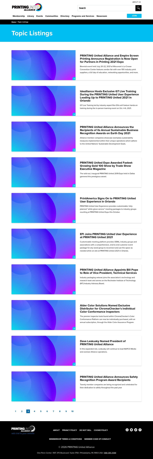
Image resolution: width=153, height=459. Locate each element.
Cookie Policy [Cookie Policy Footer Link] (101, 430)
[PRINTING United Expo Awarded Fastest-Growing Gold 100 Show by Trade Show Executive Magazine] (76, 172)
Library (30, 16)
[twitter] (135, 430)
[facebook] (140, 430)
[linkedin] (131, 430)
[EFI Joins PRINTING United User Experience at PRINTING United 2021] (76, 244)
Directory (64, 16)
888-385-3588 (110, 452)
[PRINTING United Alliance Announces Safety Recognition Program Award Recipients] (76, 386)
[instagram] (127, 430)
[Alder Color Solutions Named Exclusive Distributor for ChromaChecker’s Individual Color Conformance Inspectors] (76, 315)
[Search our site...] (106, 8)
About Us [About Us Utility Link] (136, 2)
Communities (51, 16)
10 (72, 411)
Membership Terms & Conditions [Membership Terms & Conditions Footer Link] (65, 439)
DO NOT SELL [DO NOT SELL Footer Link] (85, 430)
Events (39, 16)
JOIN (134, 15)
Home (13, 22)
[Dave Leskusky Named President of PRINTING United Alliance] (76, 351)
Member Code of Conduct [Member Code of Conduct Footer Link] (97, 439)
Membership (19, 16)
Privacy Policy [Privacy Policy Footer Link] (69, 430)
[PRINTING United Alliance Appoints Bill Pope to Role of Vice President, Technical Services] (76, 279)
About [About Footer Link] (56, 430)
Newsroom (102, 16)
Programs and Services (83, 16)
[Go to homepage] (23, 430)
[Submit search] (138, 8)
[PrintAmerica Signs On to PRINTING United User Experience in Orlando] (76, 208)
